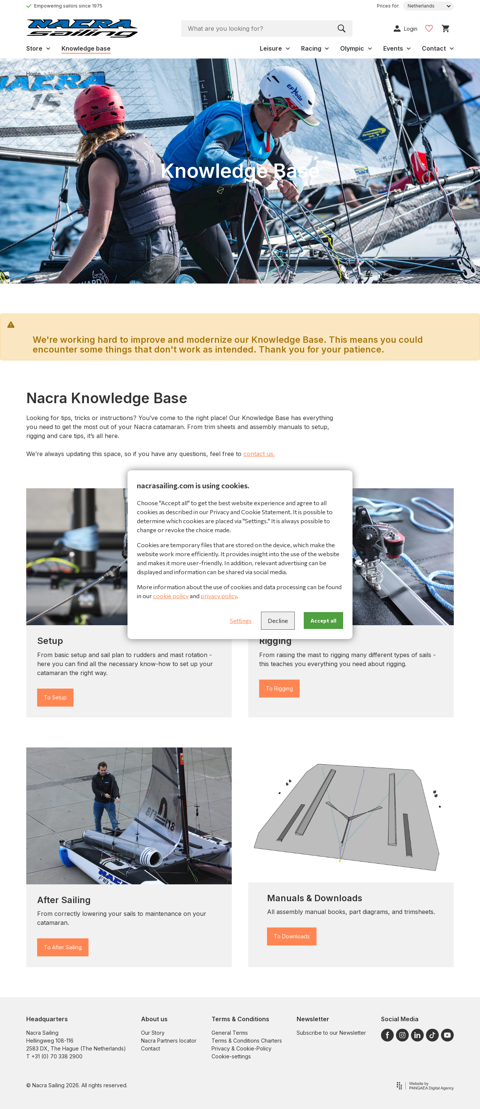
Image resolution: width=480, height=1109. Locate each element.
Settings (241, 620)
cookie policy (171, 595)
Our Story (153, 1032)
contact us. (259, 454)
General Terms (230, 1032)
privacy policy (219, 595)
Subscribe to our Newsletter (331, 1032)
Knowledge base (86, 48)
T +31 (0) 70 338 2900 (54, 1056)
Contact (150, 1048)
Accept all (323, 620)
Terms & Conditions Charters (247, 1040)
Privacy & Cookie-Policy (242, 1048)
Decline (278, 620)
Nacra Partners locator (168, 1040)
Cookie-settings (231, 1056)
